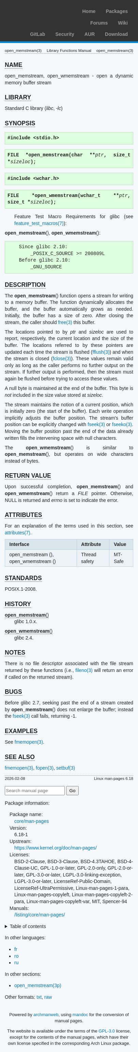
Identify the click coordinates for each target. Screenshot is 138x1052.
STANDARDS (23, 578)
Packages (117, 11)
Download (116, 34)
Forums (99, 23)
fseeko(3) (122, 424)
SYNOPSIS (20, 123)
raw (48, 997)
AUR (90, 34)
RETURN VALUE (28, 475)
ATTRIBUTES (23, 514)
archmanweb (45, 1014)
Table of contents (28, 926)
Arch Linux (37, 10)
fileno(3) (84, 670)
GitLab (37, 34)
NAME (13, 64)
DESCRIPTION (25, 284)
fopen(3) (44, 768)
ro (16, 956)
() (27, 615)
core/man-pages (31, 821)
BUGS (13, 691)
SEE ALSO (20, 757)
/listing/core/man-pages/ (39, 914)
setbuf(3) (65, 768)
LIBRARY (18, 97)
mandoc (80, 1014)
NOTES (15, 652)
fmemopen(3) (29, 742)
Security (65, 34)
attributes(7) (17, 532)
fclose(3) (62, 358)
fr (15, 949)
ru (16, 962)
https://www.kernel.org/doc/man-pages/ (55, 848)
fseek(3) (96, 424)
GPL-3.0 (106, 1031)
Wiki (123, 23)
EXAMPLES (21, 731)
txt (39, 997)
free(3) (65, 322)
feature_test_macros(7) (39, 223)
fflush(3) (100, 352)
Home (88, 11)
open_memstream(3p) (37, 985)
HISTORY (18, 604)
